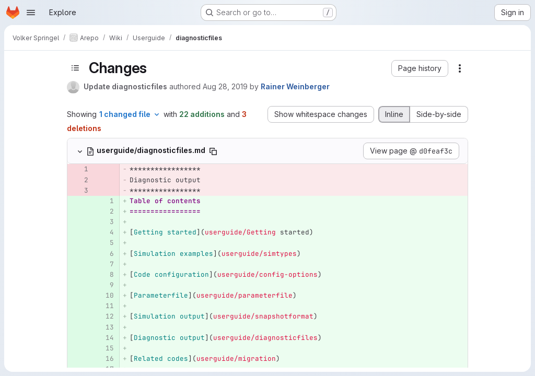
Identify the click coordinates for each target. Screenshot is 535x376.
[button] (419, 68)
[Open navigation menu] (30, 12)
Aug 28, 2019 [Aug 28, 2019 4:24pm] (225, 86)
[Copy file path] (213, 151)
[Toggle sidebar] (75, 68)
